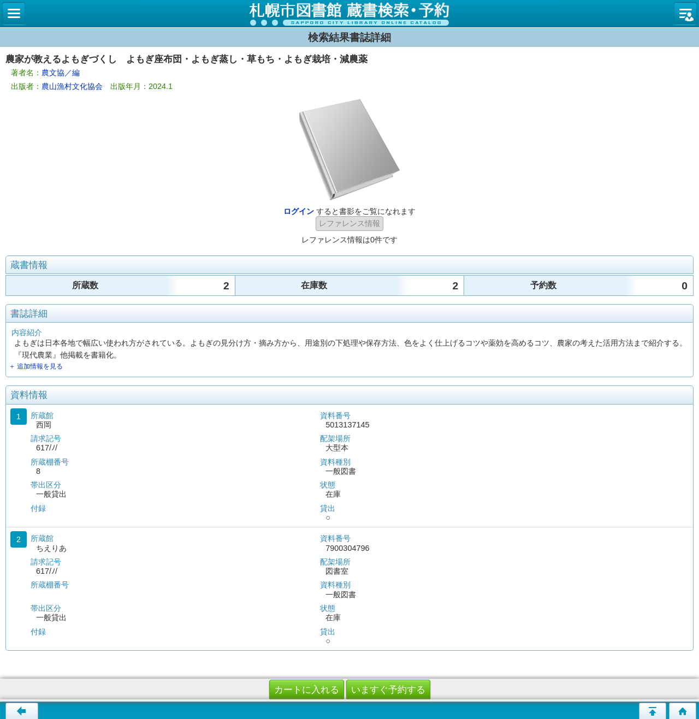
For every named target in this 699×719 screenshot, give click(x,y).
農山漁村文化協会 (72, 86)
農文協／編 (61, 72)
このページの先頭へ (652, 711)
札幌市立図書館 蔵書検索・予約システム (349, 13)
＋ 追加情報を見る (36, 366)
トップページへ (682, 711)
